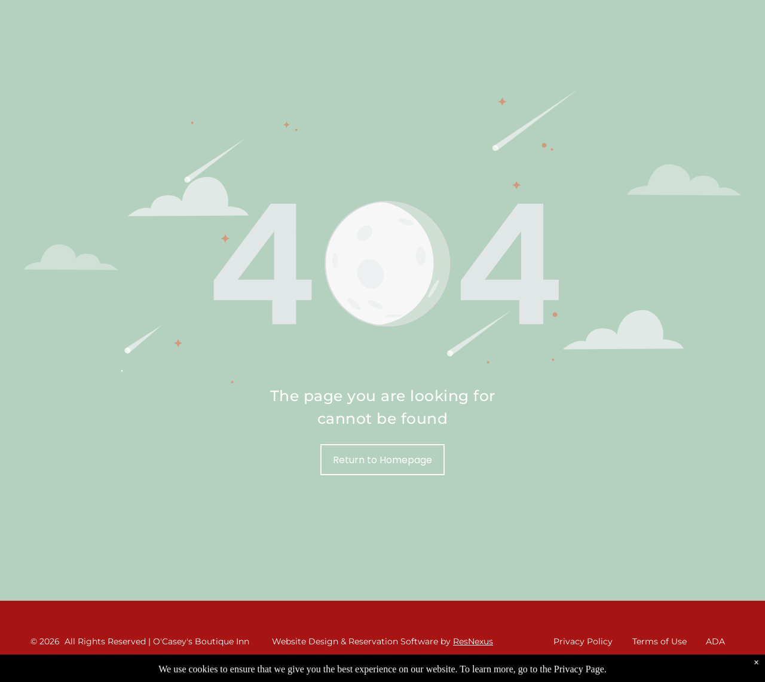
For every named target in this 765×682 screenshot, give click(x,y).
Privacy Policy (583, 641)
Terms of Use (659, 641)
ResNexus (473, 641)
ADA (715, 641)
